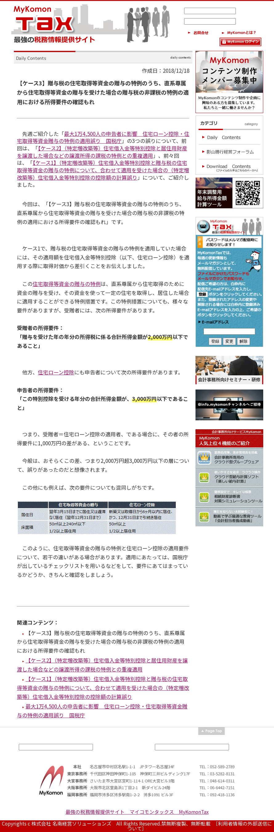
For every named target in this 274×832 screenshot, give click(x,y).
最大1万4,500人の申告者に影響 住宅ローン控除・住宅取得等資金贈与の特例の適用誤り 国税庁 (103, 137)
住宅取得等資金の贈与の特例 (67, 284)
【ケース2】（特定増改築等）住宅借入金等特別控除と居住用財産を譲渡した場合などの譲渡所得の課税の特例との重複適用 (102, 151)
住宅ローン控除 (56, 372)
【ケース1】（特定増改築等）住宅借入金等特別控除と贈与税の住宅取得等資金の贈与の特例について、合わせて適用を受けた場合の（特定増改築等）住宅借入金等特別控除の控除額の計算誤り (103, 170)
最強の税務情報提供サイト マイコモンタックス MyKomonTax (137, 811)
